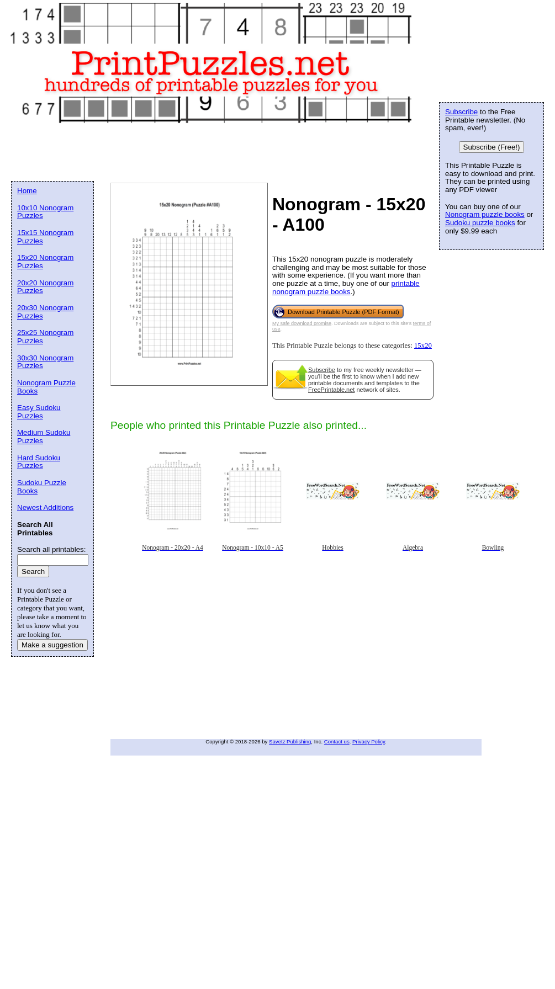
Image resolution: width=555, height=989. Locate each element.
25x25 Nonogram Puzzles (45, 336)
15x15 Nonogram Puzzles (45, 236)
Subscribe (321, 369)
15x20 (423, 345)
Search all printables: (51, 549)
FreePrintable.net (331, 389)
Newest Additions (45, 507)
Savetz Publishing (290, 741)
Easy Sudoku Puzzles (39, 411)
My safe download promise (301, 323)
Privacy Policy (368, 741)
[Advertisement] (193, 660)
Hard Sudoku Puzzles (38, 462)
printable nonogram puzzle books (346, 287)
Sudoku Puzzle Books (41, 486)
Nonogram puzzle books (485, 214)
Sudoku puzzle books (480, 223)
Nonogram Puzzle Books (46, 387)
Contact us (337, 741)
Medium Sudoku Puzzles (43, 436)
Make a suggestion (52, 645)
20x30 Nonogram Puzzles (45, 312)
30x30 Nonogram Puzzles (45, 362)
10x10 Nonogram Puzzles (45, 212)
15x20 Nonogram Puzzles (45, 261)
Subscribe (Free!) (491, 147)
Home (27, 191)
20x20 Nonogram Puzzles (45, 287)
